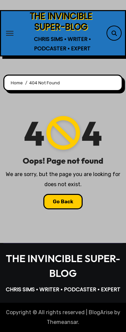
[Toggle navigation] (9, 33)
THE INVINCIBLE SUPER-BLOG (61, 21)
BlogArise (101, 312)
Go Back (63, 202)
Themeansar (62, 322)
